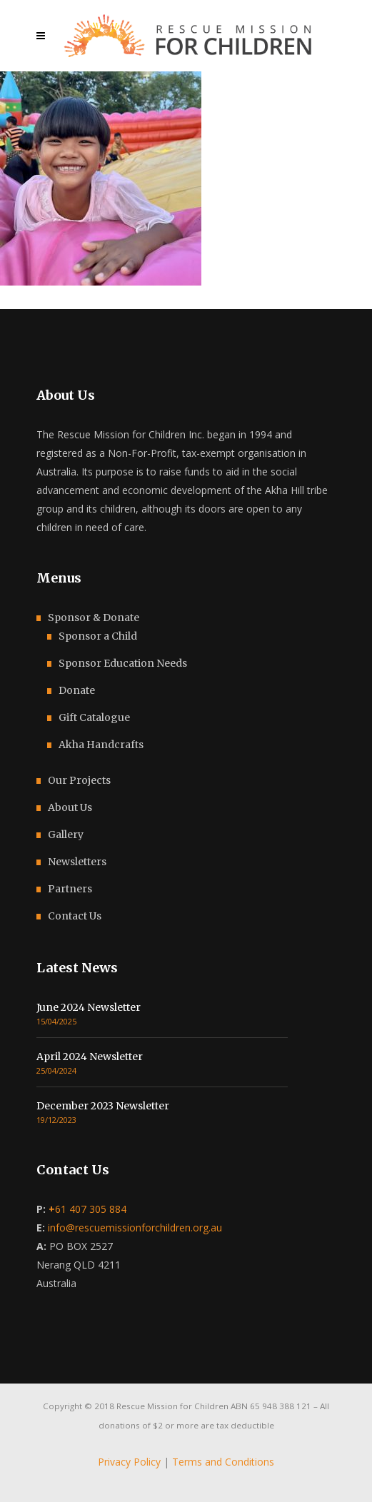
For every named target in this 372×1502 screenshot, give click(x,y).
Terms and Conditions (223, 1461)
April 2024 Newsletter (89, 1056)
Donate (77, 690)
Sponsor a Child (98, 636)
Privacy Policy (129, 1461)
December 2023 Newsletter (102, 1105)
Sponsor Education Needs (123, 663)
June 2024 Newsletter (88, 1007)
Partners (70, 888)
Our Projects (79, 780)
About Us (70, 807)
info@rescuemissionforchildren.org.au (135, 1227)
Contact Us (74, 915)
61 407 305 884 (87, 1209)
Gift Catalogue (94, 717)
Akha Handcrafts (101, 744)
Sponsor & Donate (93, 617)
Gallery (66, 834)
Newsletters (77, 861)
